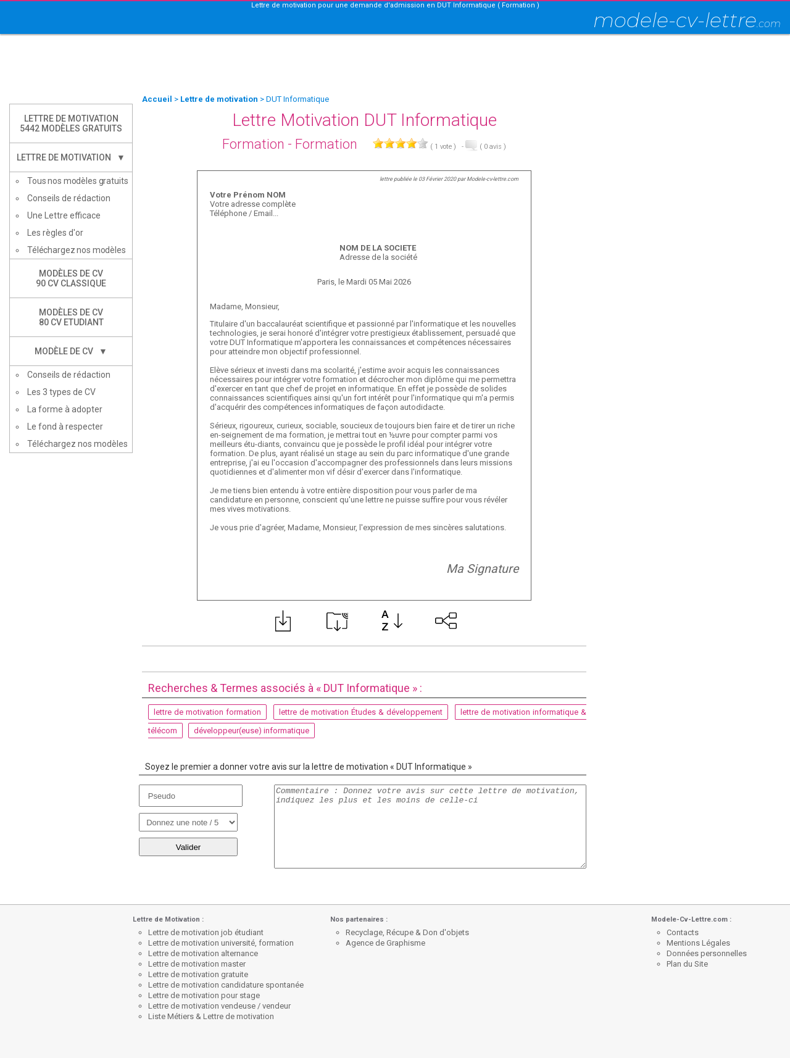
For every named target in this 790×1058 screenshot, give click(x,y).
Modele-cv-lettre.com (492, 179)
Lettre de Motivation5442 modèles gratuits (71, 123)
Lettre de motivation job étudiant (206, 932)
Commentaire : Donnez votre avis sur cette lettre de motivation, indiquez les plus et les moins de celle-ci (430, 826)
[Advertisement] (395, 65)
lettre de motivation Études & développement (360, 712)
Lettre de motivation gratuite (198, 974)
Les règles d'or (55, 233)
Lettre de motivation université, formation (221, 943)
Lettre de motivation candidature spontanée (226, 984)
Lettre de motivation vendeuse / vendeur (219, 1005)
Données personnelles (707, 953)
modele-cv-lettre (687, 20)
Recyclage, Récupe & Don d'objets (407, 932)
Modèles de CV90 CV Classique (71, 278)
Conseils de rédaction (68, 198)
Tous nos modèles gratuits (77, 181)
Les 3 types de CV (61, 392)
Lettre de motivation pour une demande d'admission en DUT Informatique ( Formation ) (395, 5)
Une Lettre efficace (64, 215)
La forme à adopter (64, 409)
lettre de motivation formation (207, 712)
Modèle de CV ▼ (71, 351)
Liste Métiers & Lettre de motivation (211, 1016)
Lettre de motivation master (197, 963)
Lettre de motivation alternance (203, 953)
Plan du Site (687, 963)
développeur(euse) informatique (251, 730)
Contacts (683, 932)
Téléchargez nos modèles (76, 250)
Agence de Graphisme (385, 943)
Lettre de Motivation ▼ (71, 157)
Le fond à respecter (65, 426)
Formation (253, 144)
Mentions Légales (698, 943)
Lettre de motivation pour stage (204, 995)
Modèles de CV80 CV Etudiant (71, 317)
